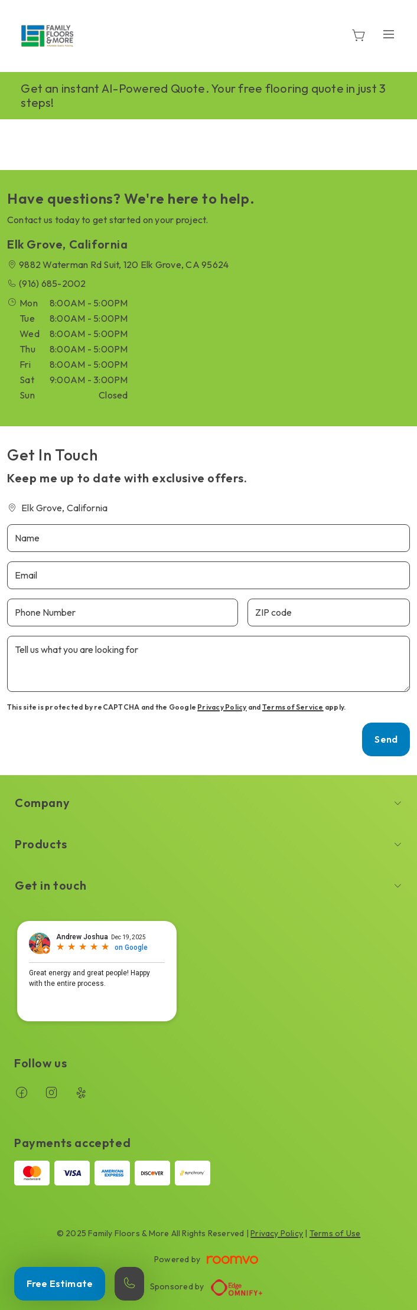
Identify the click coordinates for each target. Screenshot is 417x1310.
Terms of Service (293, 707)
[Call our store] (129, 1284)
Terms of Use (335, 1233)
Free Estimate (60, 1283)
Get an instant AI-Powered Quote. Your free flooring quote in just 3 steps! (203, 95)
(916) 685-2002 (52, 283)
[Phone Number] (122, 612)
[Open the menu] (389, 34)
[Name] (208, 538)
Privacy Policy (221, 707)
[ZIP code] (328, 612)
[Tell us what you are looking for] (208, 664)
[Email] (208, 575)
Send (386, 739)
